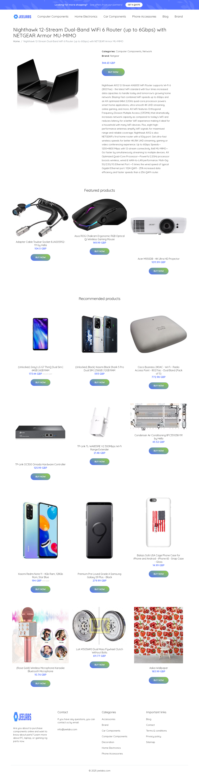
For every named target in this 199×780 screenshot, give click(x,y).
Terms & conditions (156, 734)
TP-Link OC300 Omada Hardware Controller (40, 468)
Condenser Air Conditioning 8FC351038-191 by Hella (158, 441)
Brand (179, 18)
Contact (150, 728)
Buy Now (113, 76)
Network (147, 55)
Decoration (108, 746)
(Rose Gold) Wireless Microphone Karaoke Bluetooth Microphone (40, 673)
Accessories (108, 723)
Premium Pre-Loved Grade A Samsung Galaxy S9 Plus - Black (99, 579)
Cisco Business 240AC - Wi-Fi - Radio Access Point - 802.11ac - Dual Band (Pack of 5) (158, 374)
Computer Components (52, 18)
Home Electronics (86, 18)
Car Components (115, 18)
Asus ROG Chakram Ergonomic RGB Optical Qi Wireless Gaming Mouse (99, 241)
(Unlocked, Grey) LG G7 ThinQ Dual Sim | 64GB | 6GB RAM (40, 372)
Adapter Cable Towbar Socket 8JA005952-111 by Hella (40, 247)
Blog (165, 18)
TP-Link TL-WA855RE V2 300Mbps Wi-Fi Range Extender (99, 452)
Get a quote (134, 5)
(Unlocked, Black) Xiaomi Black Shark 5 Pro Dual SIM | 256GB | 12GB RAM (99, 372)
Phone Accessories (144, 18)
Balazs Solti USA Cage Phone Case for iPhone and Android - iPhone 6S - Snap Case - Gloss (159, 562)
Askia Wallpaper (158, 672)
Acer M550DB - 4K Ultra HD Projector (159, 262)
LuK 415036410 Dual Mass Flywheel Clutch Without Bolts (99, 655)
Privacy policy (153, 740)
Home (16, 45)
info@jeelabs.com (67, 733)
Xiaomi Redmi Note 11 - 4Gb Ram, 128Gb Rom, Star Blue (40, 579)
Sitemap (150, 746)
